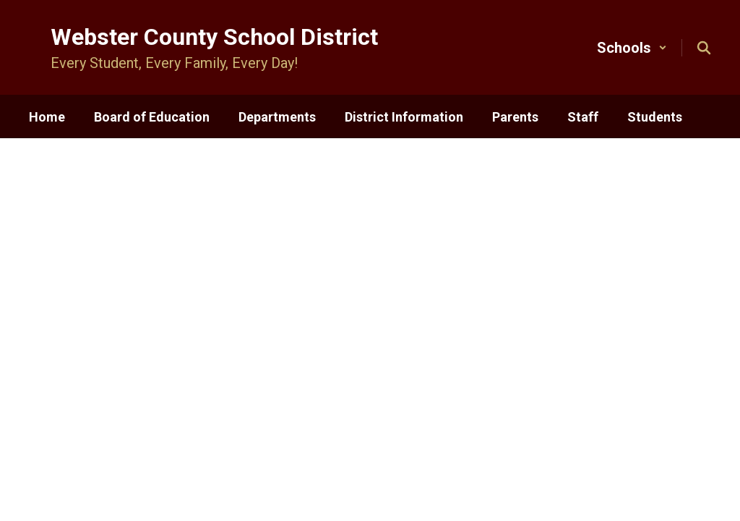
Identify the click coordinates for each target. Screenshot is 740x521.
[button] (632, 47)
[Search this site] (704, 48)
